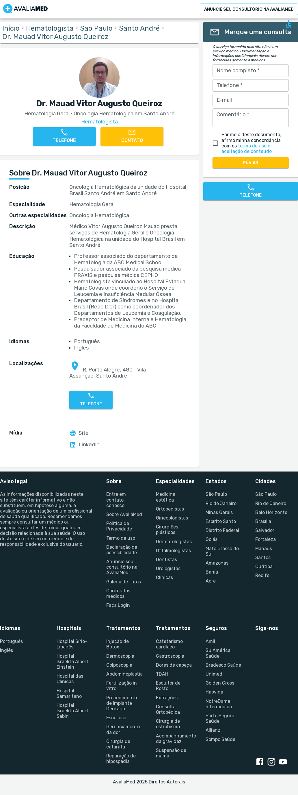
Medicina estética (165, 496)
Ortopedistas (170, 509)
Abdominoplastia (124, 674)
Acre (211, 581)
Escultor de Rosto (168, 685)
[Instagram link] (272, 762)
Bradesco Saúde (223, 665)
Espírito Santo (221, 521)
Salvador (264, 530)
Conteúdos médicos (118, 593)
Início (11, 28)
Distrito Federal (222, 530)
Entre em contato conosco (116, 499)
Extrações (167, 697)
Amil (210, 641)
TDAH (162, 674)
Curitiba (264, 566)
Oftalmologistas (173, 550)
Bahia (212, 572)
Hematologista (50, 28)
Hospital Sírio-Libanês (72, 644)
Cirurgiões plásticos (167, 529)
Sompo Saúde (220, 739)
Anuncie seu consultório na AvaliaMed (121, 567)
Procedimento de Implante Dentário (121, 703)
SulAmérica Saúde (218, 653)
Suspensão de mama (171, 753)
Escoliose (116, 717)
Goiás (211, 539)
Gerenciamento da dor (123, 729)
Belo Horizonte (271, 512)
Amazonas (217, 563)
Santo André (139, 28)
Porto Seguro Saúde (220, 718)
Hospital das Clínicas (70, 678)
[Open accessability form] (288, 24)
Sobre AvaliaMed (124, 514)
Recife (262, 575)
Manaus (263, 548)
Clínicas (164, 577)
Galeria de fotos (123, 582)
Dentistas (166, 559)
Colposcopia (119, 665)
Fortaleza (265, 539)
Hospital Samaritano (69, 693)
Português (11, 641)
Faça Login (118, 605)
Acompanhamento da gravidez (174, 738)
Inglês (6, 650)
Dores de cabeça (174, 665)
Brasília (263, 521)
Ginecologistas (172, 518)
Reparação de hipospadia (121, 758)
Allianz (213, 730)
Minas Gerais (219, 512)
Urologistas (168, 568)
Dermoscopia (120, 656)
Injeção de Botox (117, 644)
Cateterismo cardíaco (169, 644)
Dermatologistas (174, 541)
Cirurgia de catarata (118, 744)
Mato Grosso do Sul (222, 551)
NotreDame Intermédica (219, 703)
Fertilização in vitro (121, 685)
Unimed (214, 674)
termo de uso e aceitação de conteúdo (246, 148)
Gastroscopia (170, 656)
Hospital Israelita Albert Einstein (72, 661)
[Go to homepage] (25, 9)
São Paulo (96, 28)
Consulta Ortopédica (168, 709)
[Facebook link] (261, 762)
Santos (263, 557)
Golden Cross (220, 683)
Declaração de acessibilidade (121, 549)
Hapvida (214, 692)
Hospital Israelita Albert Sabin (72, 710)
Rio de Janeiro (221, 503)
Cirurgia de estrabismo (168, 723)
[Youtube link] (284, 762)
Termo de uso (120, 538)
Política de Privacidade (119, 526)
